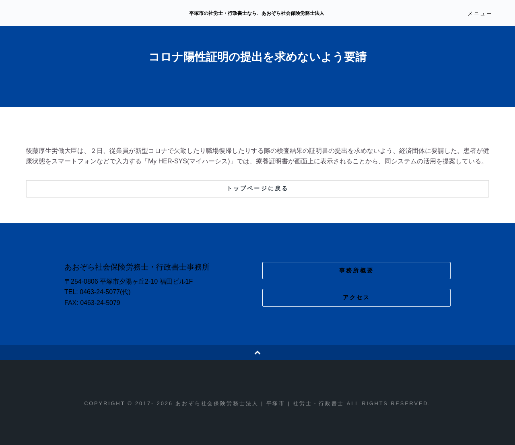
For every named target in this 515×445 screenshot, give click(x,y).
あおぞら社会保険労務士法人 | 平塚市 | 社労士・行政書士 (95, 13)
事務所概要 (356, 270)
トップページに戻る (257, 188)
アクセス (357, 297)
